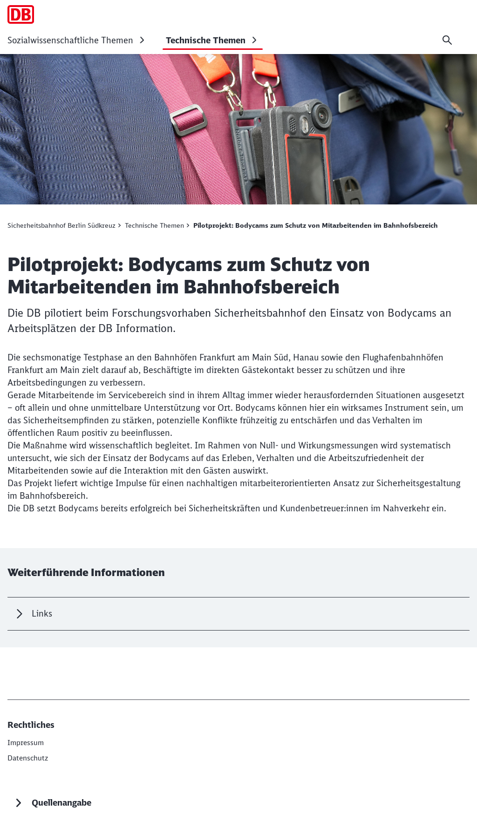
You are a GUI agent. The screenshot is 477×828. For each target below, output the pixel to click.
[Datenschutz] (28, 757)
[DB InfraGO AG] (26, 742)
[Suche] (447, 40)
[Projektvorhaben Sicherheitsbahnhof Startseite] (20, 14)
